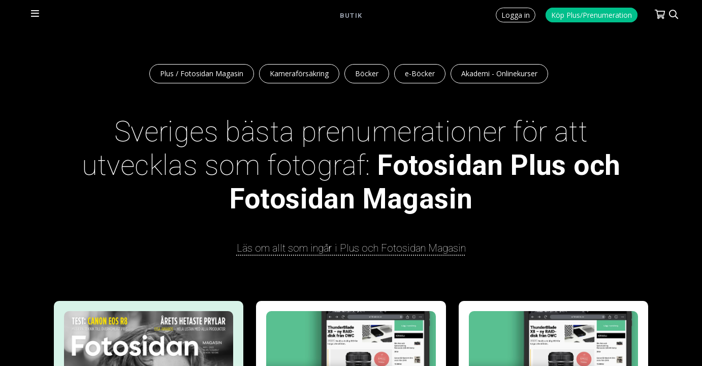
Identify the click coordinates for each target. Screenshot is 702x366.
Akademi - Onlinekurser (499, 73)
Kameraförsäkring (299, 73)
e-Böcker (420, 73)
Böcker (366, 73)
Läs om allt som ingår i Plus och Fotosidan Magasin (351, 248)
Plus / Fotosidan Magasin (201, 73)
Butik (351, 15)
